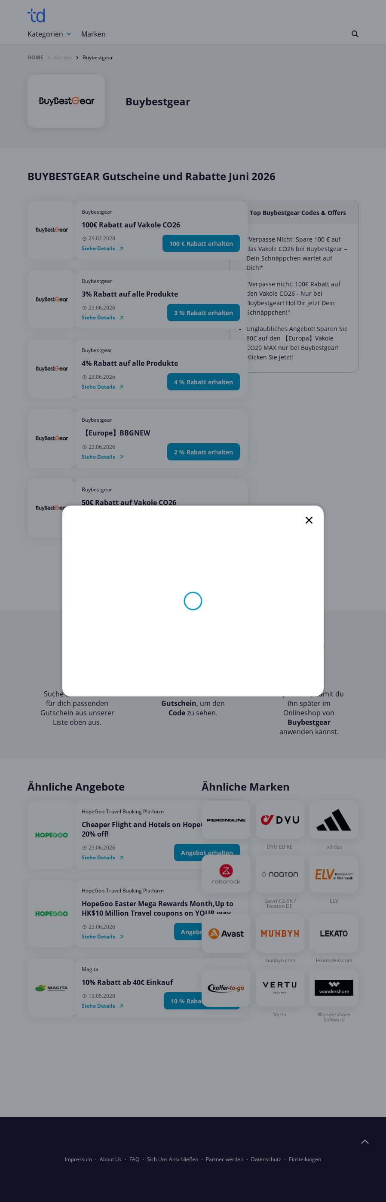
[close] (309, 520)
